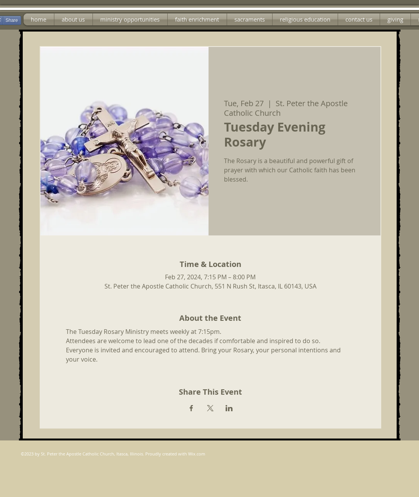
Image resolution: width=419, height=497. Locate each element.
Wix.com (196, 454)
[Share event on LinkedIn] (229, 408)
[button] (130, 19)
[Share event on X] (210, 408)
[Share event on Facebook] (191, 408)
